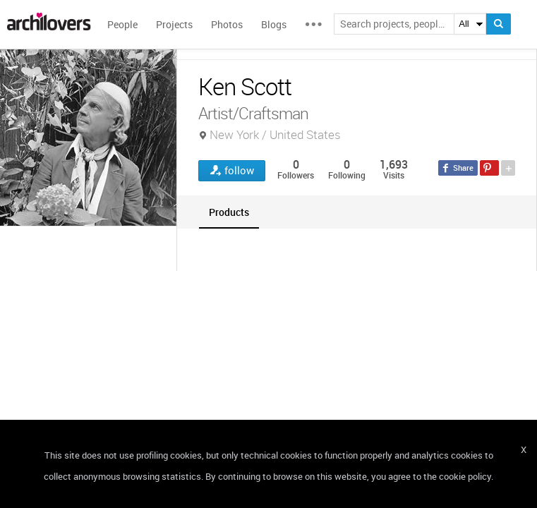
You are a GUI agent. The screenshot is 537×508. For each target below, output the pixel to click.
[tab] (229, 212)
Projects (174, 24)
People (122, 24)
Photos (227, 24)
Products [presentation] (229, 212)
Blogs (273, 24)
